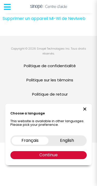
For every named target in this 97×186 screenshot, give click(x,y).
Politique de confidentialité (50, 65)
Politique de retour (50, 94)
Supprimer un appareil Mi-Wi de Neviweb (44, 18)
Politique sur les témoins (49, 80)
